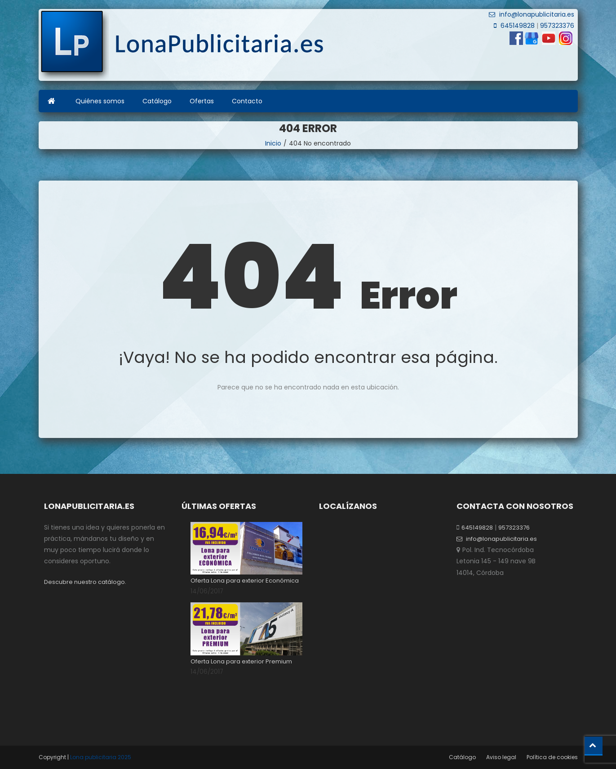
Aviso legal (501, 757)
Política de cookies (552, 757)
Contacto (247, 101)
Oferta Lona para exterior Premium (241, 661)
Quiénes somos (99, 101)
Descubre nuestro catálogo (84, 582)
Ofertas (202, 101)
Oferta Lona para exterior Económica (245, 580)
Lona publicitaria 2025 (100, 757)
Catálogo (157, 101)
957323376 (556, 25)
